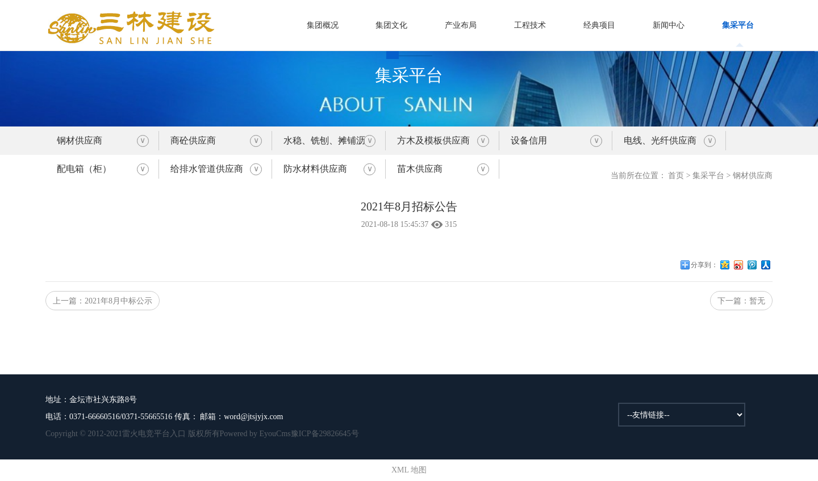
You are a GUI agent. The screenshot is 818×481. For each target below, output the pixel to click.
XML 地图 (409, 470)
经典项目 (599, 25)
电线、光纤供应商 (660, 140)
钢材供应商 (79, 140)
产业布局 (461, 25)
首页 (676, 175)
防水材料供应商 (315, 169)
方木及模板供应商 (433, 140)
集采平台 (738, 25)
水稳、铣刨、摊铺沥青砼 (324, 145)
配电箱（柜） (84, 169)
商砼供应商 (193, 140)
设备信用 (529, 140)
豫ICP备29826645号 (325, 433)
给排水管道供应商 (206, 169)
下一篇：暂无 (741, 301)
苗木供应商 (420, 169)
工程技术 (530, 25)
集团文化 (391, 25)
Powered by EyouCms (255, 433)
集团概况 (323, 25)
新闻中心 (669, 25)
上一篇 (102, 301)
